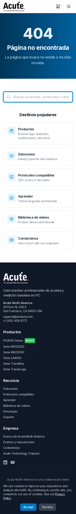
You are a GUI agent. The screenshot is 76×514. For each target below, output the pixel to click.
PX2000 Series (19, 340)
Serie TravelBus (13, 363)
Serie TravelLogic (14, 369)
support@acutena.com (18, 316)
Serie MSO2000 (13, 346)
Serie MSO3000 (13, 352)
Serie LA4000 (12, 358)
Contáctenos (11, 447)
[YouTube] (13, 462)
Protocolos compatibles (18, 394)
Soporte (8, 417)
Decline (47, 507)
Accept (28, 507)
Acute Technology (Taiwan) (21, 453)
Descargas (10, 411)
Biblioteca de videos (16, 405)
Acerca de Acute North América (23, 436)
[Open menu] (69, 6)
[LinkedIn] (5, 462)
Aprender (9, 400)
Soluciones (10, 388)
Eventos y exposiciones (18, 442)
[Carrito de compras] (58, 6)
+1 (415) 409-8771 (15, 320)
